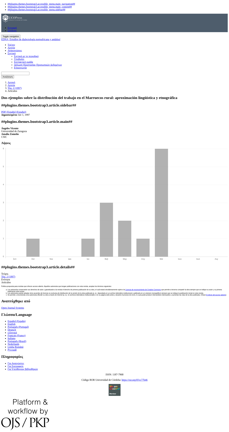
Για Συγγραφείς (16, 366)
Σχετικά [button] (12, 53)
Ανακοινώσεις (15, 50)
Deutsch (12, 329)
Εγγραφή (12, 27)
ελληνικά (12, 332)
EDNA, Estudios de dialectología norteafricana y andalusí (30, 39)
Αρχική (11, 82)
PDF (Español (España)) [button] (13, 112)
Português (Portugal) (18, 327)
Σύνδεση (12, 30)
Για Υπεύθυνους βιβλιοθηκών (23, 369)
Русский (12, 349)
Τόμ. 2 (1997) (15, 88)
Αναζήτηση (8, 77)
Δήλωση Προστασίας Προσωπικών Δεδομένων (38, 64)
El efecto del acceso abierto (216, 295)
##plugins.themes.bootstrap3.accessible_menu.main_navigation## (41, 4)
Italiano (11, 338)
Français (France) (16, 335)
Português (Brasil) (17, 341)
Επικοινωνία (20, 67)
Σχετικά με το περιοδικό (26, 56)
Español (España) (16, 321)
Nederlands (13, 344)
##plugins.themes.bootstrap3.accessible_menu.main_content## (40, 6)
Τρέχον (11, 44)
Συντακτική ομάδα (23, 62)
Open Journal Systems (12, 307)
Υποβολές (19, 59)
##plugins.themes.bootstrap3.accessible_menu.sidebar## (36, 9)
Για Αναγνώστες (16, 363)
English (11, 324)
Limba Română (15, 347)
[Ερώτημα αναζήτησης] (15, 73)
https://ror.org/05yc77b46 (135, 380)
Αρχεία (11, 47)
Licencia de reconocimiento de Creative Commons (143, 290)
